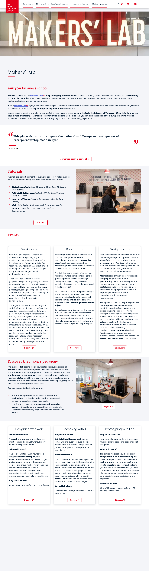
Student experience (99, 4)
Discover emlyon (42, 4)
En (122, 4)
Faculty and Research (59, 4)
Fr (118, 4)
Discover (28, 348)
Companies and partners (79, 4)
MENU (144, 2)
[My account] (135, 4)
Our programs (28, 4)
